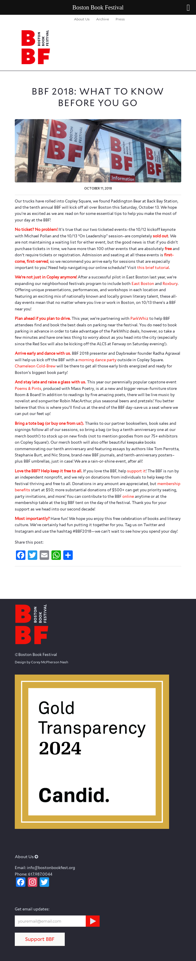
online (128, 496)
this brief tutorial (153, 267)
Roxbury (170, 283)
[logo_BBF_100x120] (81, 47)
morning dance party (97, 360)
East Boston (143, 283)
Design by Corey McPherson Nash (41, 662)
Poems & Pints (28, 388)
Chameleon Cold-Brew (35, 366)
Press (120, 19)
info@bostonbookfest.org (51, 868)
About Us (82, 19)
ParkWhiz (139, 318)
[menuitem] (82, 19)
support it (136, 471)
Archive (102, 19)
